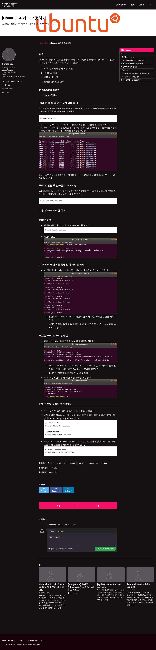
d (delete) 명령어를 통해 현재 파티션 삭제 (136, 78)
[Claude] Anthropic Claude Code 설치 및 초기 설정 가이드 (51, 599)
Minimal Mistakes (35, 644)
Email (12, 641)
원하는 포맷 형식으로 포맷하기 (131, 85)
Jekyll (26, 644)
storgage (82, 477)
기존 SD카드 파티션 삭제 (129, 71)
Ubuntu (104, 477)
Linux (59, 477)
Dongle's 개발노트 (11, 5)
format (50, 477)
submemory (93, 477)
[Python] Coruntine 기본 (109, 596)
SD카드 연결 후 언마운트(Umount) (132, 67)
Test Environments (128, 60)
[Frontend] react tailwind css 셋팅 (138, 597)
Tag (132, 5)
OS (65, 477)
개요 (122, 57)
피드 (46, 641)
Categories (120, 5)
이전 (58, 517)
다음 (97, 517)
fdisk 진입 (125, 74)
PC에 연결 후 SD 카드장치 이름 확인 (133, 64)
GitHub (23, 641)
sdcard (72, 477)
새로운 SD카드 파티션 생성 (131, 81)
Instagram (35, 641)
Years (141, 5)
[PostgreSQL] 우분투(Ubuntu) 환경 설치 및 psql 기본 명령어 (81, 599)
